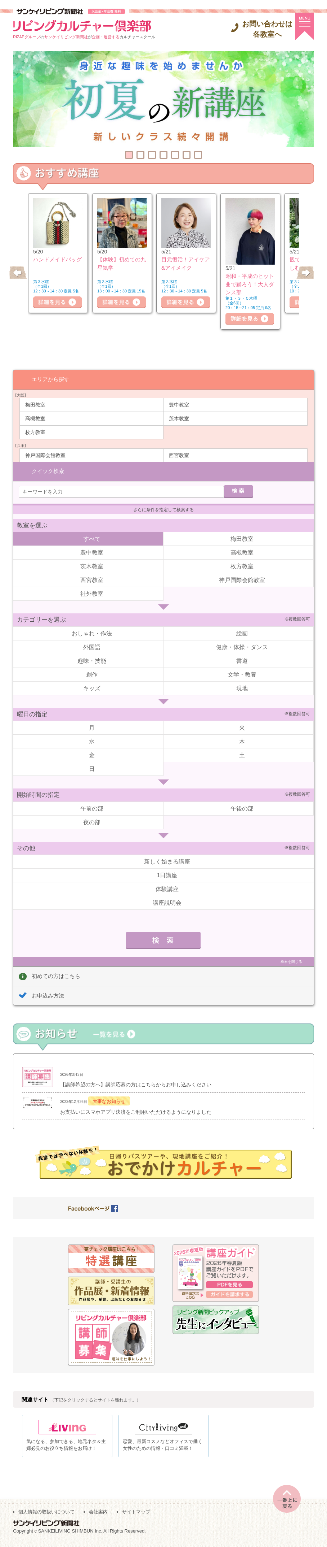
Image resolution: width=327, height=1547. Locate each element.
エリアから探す (51, 379)
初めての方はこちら (56, 976)
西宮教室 (179, 455)
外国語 (91, 646)
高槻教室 (35, 418)
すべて (91, 538)
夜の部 (91, 821)
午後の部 (242, 808)
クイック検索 (48, 471)
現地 (242, 688)
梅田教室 (35, 404)
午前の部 (91, 808)
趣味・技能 (91, 660)
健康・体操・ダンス (242, 646)
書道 (242, 660)
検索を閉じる (291, 961)
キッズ (91, 688)
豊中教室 (179, 404)
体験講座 (167, 889)
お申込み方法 (48, 995)
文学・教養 (242, 674)
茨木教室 (179, 418)
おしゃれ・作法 (92, 633)
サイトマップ (136, 1514)
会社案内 (98, 1514)
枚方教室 (35, 432)
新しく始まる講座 (167, 861)
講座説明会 (167, 902)
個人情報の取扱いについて (46, 1514)
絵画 (242, 633)
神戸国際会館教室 (45, 455)
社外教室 (91, 593)
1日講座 (167, 875)
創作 (92, 674)
